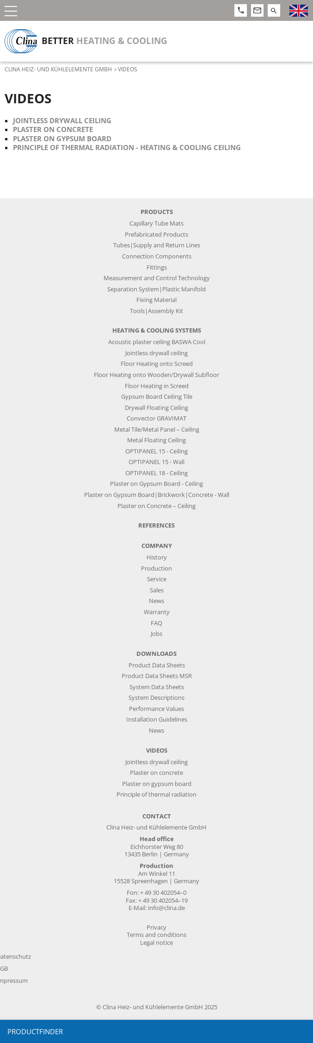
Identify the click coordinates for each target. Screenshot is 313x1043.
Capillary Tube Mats (156, 223)
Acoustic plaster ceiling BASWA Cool (156, 342)
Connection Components (156, 256)
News (156, 601)
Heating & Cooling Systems (156, 330)
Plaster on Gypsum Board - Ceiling (156, 484)
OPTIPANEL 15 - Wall (156, 462)
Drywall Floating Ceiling (156, 408)
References (156, 525)
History (157, 557)
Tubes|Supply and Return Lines (156, 245)
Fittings (157, 267)
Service (156, 579)
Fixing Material (156, 300)
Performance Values (156, 709)
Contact (156, 816)
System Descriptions (156, 698)
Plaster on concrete (53, 129)
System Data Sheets (156, 687)
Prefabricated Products (156, 235)
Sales (157, 590)
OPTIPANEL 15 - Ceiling (156, 451)
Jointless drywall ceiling (62, 120)
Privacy (156, 927)
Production (156, 568)
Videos (156, 750)
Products (157, 212)
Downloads (156, 654)
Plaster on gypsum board (62, 138)
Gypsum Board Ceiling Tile (156, 397)
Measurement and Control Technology (157, 278)
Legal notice (156, 943)
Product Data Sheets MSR (157, 676)
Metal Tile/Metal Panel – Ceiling (156, 430)
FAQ (156, 623)
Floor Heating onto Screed (157, 364)
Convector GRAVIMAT (156, 418)
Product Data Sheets (157, 665)
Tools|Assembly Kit (156, 311)
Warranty (157, 612)
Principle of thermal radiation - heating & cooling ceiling (127, 147)
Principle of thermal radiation (156, 794)
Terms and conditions (156, 935)
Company (156, 546)
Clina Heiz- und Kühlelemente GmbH (58, 69)
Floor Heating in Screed (157, 386)
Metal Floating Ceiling (156, 440)
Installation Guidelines (156, 719)
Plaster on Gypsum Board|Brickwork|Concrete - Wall (156, 495)
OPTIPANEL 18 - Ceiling (156, 473)
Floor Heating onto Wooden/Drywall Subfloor (156, 375)
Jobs (156, 634)
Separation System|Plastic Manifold (156, 289)
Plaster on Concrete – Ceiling (156, 506)
